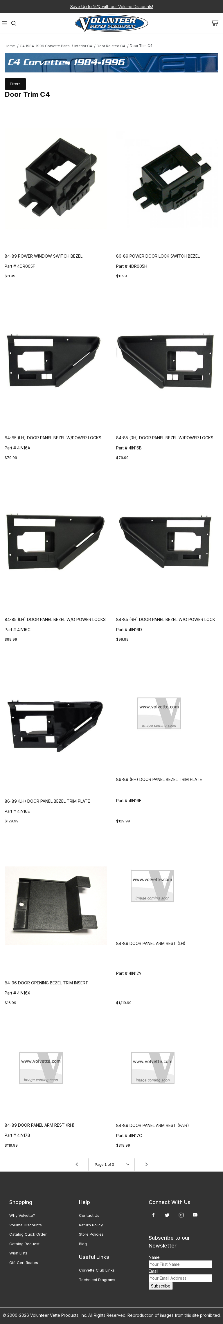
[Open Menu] (4, 23)
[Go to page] (111, 1164)
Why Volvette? (22, 1215)
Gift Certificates (23, 1262)
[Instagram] (181, 1215)
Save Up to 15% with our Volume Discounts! (111, 6)
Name (154, 1257)
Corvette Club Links (97, 1270)
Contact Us (89, 1215)
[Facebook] (153, 1215)
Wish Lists (18, 1253)
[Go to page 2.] (146, 1164)
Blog (83, 1243)
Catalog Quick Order (28, 1234)
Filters (15, 84)
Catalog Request (24, 1243)
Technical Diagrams (97, 1279)
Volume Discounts (25, 1225)
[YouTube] (195, 1215)
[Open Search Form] (14, 23)
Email (153, 1271)
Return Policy (91, 1225)
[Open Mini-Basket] (216, 23)
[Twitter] (167, 1215)
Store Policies (91, 1234)
